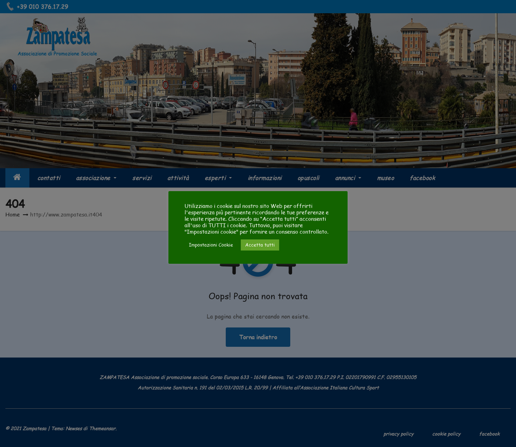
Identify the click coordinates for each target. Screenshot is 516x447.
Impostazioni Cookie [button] (211, 245)
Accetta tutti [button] (260, 245)
